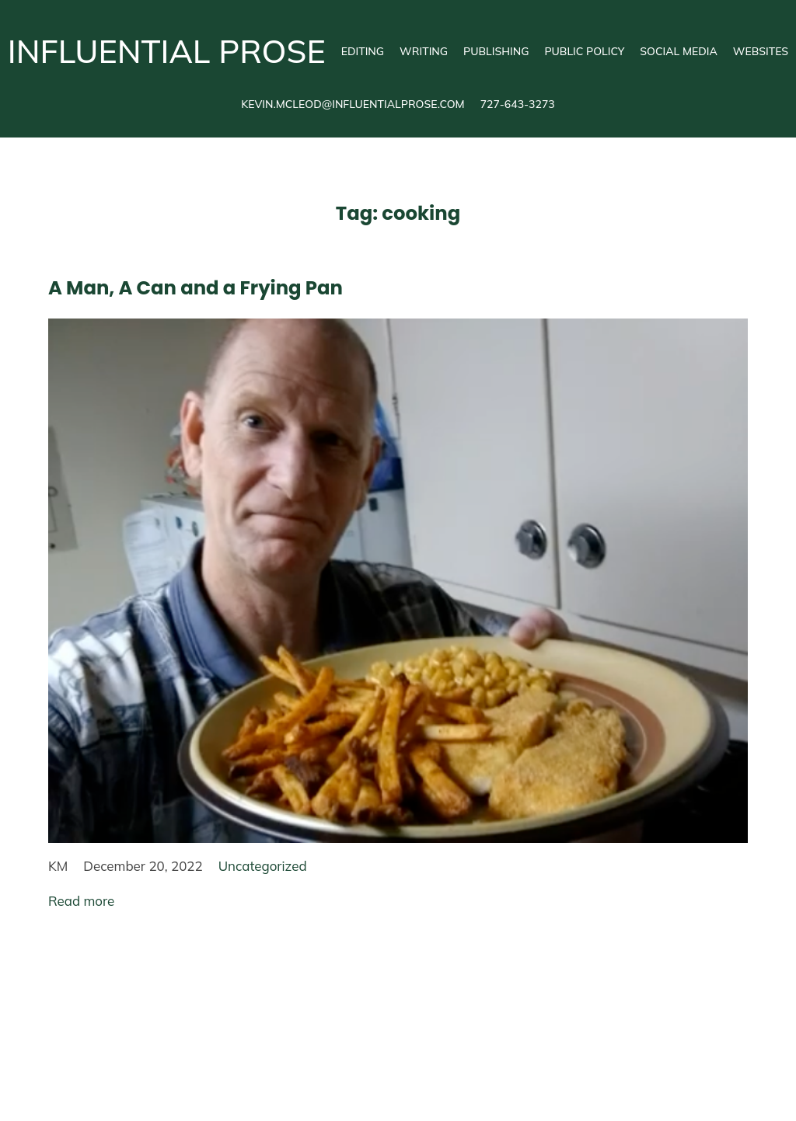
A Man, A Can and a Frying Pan (195, 287)
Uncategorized (262, 866)
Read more (81, 901)
